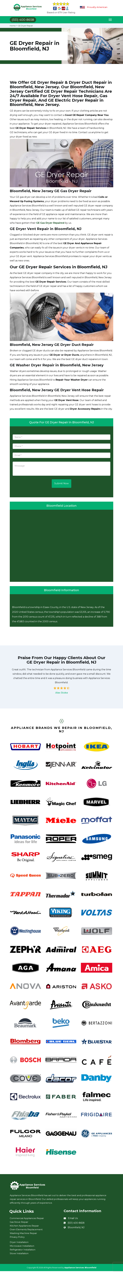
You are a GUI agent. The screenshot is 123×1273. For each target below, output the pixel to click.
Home (13, 27)
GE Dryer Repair (27, 27)
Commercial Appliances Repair (27, 1220)
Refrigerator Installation (22, 1251)
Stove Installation (19, 1255)
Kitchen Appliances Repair (24, 1227)
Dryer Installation (19, 1244)
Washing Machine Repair (23, 1235)
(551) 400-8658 (76, 1224)
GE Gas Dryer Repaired (50, 224)
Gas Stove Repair (19, 1223)
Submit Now (61, 485)
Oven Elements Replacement (26, 1231)
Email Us (73, 1220)
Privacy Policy (17, 1238)
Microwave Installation (22, 1247)
